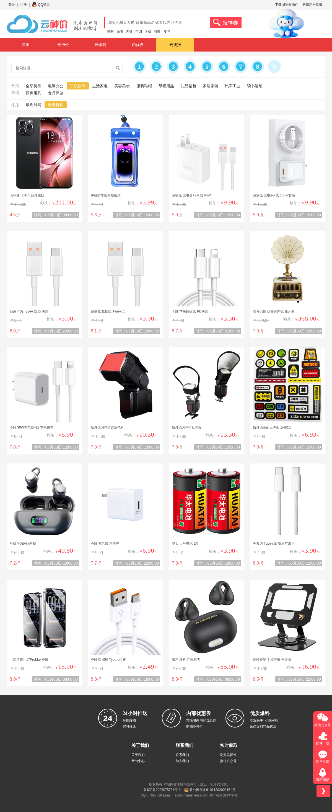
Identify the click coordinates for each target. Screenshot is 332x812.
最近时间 (33, 105)
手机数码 (77, 86)
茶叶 (157, 32)
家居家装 (210, 86)
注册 (23, 5)
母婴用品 (166, 86)
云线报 (175, 44)
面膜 (119, 32)
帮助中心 (138, 761)
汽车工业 (232, 86)
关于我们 (138, 755)
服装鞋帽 (144, 86)
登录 (11, 5)
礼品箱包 (188, 86)
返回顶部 (322, 780)
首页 (26, 44)
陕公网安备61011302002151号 (212, 790)
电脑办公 (55, 86)
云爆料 (100, 44)
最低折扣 (55, 105)
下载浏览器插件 (286, 5)
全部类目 (33, 86)
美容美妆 (122, 86)
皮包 (167, 32)
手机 (148, 32)
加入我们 (182, 761)
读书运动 (255, 86)
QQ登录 (44, 5)
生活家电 (100, 86)
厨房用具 (33, 93)
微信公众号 (228, 761)
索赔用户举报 (312, 5)
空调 (138, 32)
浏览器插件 (228, 755)
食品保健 (55, 93)
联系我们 (182, 755)
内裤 (129, 32)
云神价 (63, 44)
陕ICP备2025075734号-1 (162, 790)
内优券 (138, 44)
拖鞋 (110, 32)
